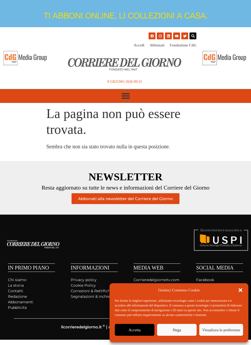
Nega (177, 330)
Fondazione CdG (183, 45)
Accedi (139, 45)
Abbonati (157, 45)
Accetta (135, 330)
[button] (240, 290)
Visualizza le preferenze (221, 330)
